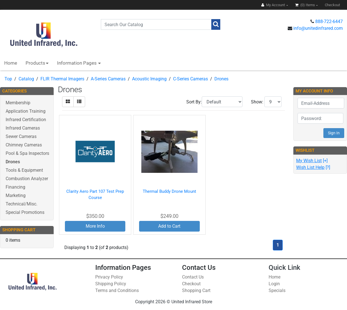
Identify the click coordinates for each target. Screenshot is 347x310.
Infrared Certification (26, 119)
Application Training (26, 111)
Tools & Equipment (24, 170)
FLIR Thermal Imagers (62, 79)
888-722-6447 (329, 21)
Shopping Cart (196, 290)
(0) (305, 5)
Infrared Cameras (23, 128)
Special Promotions (25, 212)
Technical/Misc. (21, 204)
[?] (313, 167)
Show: (257, 102)
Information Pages (77, 63)
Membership (18, 102)
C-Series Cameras (190, 79)
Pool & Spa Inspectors (27, 153)
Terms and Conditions (117, 290)
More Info (95, 226)
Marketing (16, 195)
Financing (15, 187)
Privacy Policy (109, 277)
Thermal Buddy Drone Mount (169, 191)
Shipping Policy (110, 283)
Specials (277, 290)
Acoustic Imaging (149, 79)
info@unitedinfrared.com (318, 28)
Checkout (191, 283)
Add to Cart (169, 226)
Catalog (26, 79)
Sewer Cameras (21, 136)
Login (274, 283)
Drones (221, 79)
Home (10, 63)
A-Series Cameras (108, 79)
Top (8, 79)
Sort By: (194, 102)
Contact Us (193, 277)
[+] (312, 160)
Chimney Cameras (24, 145)
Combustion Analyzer (27, 178)
